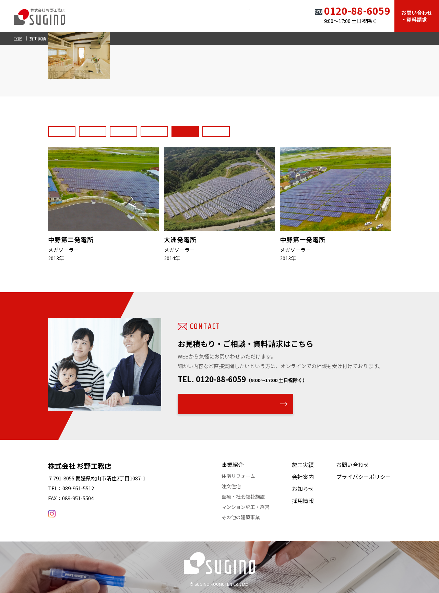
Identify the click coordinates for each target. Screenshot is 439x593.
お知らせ (250, 15)
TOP (117, 15)
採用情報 (283, 15)
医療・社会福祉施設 (136, 129)
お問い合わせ (352, 464)
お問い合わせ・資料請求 (416, 16)
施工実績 (184, 15)
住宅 (92, 129)
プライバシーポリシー (363, 476)
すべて (62, 129)
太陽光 (258, 129)
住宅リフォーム (238, 475)
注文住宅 (231, 486)
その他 (289, 129)
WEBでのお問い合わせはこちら (231, 404)
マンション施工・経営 (246, 506)
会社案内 (217, 15)
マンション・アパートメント (204, 129)
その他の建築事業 (241, 517)
